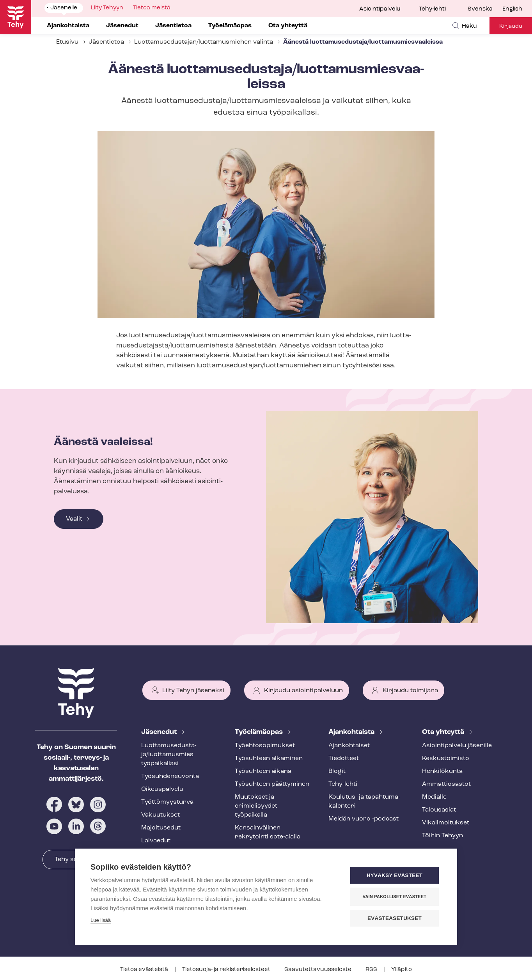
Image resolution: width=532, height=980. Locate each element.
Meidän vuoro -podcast (363, 819)
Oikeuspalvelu (162, 789)
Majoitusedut (161, 828)
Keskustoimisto (445, 758)
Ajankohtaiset (349, 746)
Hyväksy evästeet (394, 875)
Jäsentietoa (106, 42)
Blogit (337, 771)
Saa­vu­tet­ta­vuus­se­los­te (318, 970)
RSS (371, 970)
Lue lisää (100, 920)
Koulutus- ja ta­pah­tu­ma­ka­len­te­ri (364, 801)
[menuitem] (485, 9)
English (512, 9)
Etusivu (67, 42)
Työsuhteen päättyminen (272, 784)
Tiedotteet (343, 758)
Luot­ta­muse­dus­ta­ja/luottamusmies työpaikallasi (169, 755)
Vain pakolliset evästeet (394, 896)
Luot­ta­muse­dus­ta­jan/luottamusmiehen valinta (203, 42)
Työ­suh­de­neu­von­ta (170, 776)
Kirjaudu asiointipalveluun (303, 691)
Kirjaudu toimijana (410, 691)
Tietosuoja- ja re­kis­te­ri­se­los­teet (226, 970)
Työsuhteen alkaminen (269, 758)
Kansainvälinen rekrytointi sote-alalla (267, 832)
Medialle (434, 797)
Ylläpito (401, 970)
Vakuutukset (160, 815)
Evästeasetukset (394, 918)
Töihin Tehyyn (442, 836)
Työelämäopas (259, 732)
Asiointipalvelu (380, 9)
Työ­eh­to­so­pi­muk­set (265, 746)
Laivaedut (155, 841)
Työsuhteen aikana (263, 771)
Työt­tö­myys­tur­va (167, 802)
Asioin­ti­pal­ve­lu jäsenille (457, 746)
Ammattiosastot (446, 784)
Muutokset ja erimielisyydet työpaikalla (256, 806)
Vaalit (74, 519)
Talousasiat (439, 810)
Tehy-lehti (432, 9)
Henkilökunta (442, 771)
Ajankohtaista (352, 732)
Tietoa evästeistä (144, 970)
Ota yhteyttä (444, 732)
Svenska (480, 9)
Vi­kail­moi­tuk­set (445, 823)
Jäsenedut (159, 732)
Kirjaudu (510, 26)
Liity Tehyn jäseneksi (193, 691)
